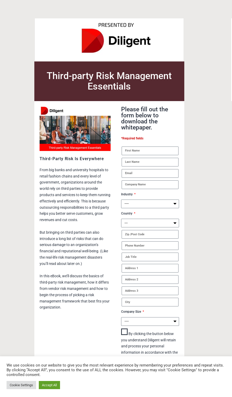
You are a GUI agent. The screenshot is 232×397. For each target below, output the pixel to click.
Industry (127, 194)
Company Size (131, 312)
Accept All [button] (49, 385)
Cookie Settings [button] (21, 385)
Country (127, 213)
